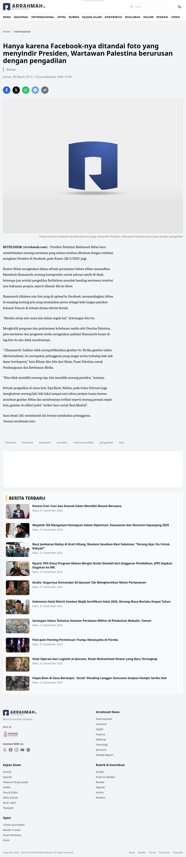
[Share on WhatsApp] (25, 90)
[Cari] (131, 6)
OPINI (61, 17)
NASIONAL (21, 17)
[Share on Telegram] (35, 90)
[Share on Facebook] (6, 90)
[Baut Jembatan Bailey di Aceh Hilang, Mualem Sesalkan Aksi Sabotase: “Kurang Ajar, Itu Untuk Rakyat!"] (93, 549)
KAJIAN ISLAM (92, 17)
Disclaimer (164, 852)
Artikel (100, 772)
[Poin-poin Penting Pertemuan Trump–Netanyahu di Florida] (93, 645)
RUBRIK (74, 17)
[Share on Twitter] (16, 90)
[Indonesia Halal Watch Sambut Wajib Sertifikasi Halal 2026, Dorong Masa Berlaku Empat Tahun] (93, 607)
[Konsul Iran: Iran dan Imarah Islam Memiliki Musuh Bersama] (93, 511)
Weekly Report (104, 755)
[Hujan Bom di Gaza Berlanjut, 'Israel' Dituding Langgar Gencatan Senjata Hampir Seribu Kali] (93, 683)
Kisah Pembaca (12, 835)
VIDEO (175, 17)
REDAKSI (162, 17)
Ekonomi (101, 750)
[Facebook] (10, 750)
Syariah (7, 777)
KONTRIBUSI (113, 17)
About (132, 852)
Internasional (104, 719)
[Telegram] (28, 750)
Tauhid (7, 772)
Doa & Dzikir (10, 792)
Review (100, 782)
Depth (99, 729)
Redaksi (100, 797)
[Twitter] (5, 750)
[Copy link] (45, 90)
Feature (100, 734)
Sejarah (100, 787)
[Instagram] (16, 750)
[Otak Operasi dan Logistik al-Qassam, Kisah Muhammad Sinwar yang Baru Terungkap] (93, 664)
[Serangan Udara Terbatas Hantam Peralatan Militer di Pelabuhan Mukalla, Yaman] (93, 626)
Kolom (100, 792)
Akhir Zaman (10, 797)
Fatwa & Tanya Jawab (15, 782)
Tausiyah (8, 808)
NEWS (7, 17)
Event (6, 840)
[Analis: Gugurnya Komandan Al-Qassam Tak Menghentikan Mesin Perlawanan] (93, 587)
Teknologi (102, 744)
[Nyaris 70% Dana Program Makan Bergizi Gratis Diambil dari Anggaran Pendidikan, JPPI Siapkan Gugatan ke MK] (93, 568)
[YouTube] (22, 750)
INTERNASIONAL (42, 17)
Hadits (7, 787)
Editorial (101, 739)
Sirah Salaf (9, 802)
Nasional (101, 724)
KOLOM (148, 17)
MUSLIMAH (132, 17)
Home (6, 31)
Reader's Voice (11, 830)
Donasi (152, 852)
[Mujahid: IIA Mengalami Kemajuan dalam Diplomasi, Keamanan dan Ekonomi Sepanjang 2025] (93, 530)
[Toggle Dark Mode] (179, 6)
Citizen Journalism (14, 824)
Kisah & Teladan (105, 777)
